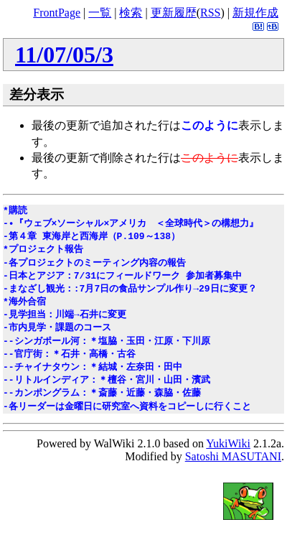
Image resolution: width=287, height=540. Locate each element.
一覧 (99, 12)
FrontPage (56, 12)
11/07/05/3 (64, 55)
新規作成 (255, 12)
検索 (130, 12)
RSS (210, 12)
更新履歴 (174, 12)
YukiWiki (228, 443)
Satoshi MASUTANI (233, 456)
